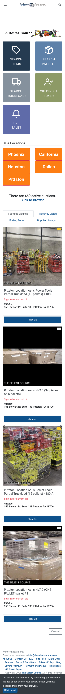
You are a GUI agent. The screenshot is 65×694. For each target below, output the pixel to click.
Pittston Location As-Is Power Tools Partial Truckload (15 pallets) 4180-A (28, 491)
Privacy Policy (46, 662)
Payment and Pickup (35, 665)
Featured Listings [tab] (18, 213)
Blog (58, 662)
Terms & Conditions (26, 662)
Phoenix (16, 154)
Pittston (16, 179)
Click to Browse (32, 200)
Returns (9, 662)
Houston (16, 166)
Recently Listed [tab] (48, 213)
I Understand (10, 690)
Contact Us (21, 658)
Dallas (49, 166)
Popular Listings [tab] (46, 220)
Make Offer (54, 658)
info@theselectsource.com (42, 655)
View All (55, 631)
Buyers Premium (13, 665)
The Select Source (31, 672)
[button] (4, 426)
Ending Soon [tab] (16, 220)
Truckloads (55, 665)
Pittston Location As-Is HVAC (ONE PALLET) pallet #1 (27, 591)
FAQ (31, 658)
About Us (7, 658)
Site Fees (41, 658)
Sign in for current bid (16, 299)
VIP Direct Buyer (13, 669)
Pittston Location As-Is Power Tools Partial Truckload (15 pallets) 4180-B (28, 292)
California (48, 154)
